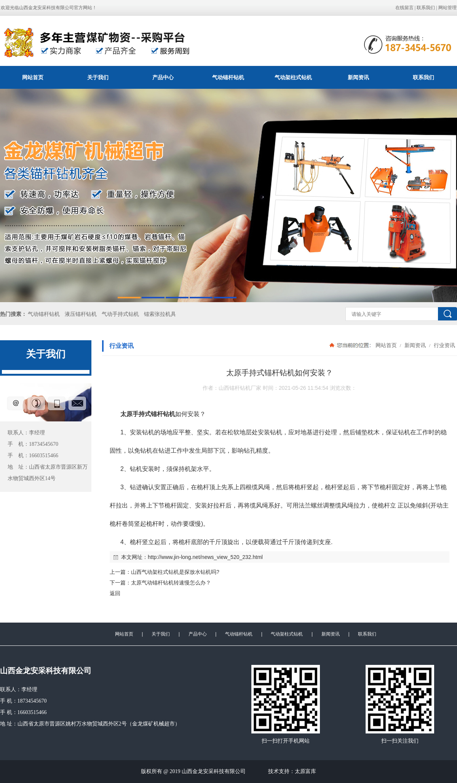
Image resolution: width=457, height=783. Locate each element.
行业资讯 (443, 345)
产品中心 (163, 77)
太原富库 (305, 771)
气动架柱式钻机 (293, 77)
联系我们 (426, 7)
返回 (115, 593)
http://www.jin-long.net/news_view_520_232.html (205, 557)
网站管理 (447, 7)
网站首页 (32, 77)
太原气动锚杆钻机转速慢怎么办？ (171, 583)
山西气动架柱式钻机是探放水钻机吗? (175, 572)
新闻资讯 (358, 77)
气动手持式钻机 (120, 314)
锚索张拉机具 (160, 314)
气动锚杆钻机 (228, 77)
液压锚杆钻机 (81, 314)
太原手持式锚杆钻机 (147, 414)
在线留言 (404, 7)
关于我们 (98, 77)
